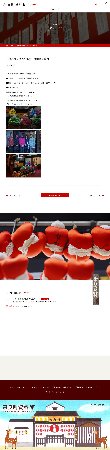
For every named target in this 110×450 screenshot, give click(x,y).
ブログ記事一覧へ (55, 195)
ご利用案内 (52, 9)
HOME (7, 46)
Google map (45, 299)
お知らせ (86, 9)
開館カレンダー (18, 9)
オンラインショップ (91, 4)
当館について (68, 387)
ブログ (95, 9)
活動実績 (76, 9)
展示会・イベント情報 (36, 9)
